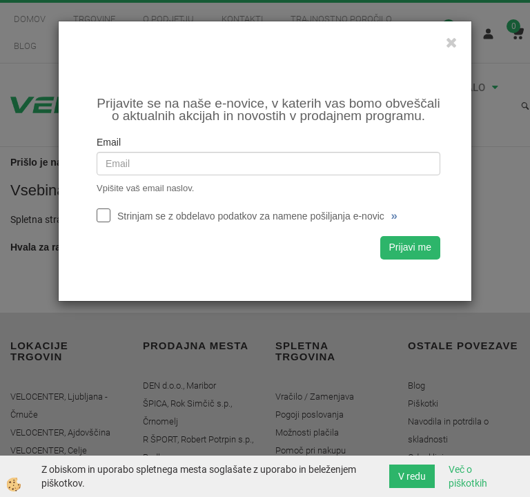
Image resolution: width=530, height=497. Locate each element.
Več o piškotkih (468, 476)
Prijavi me (410, 247)
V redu (412, 476)
